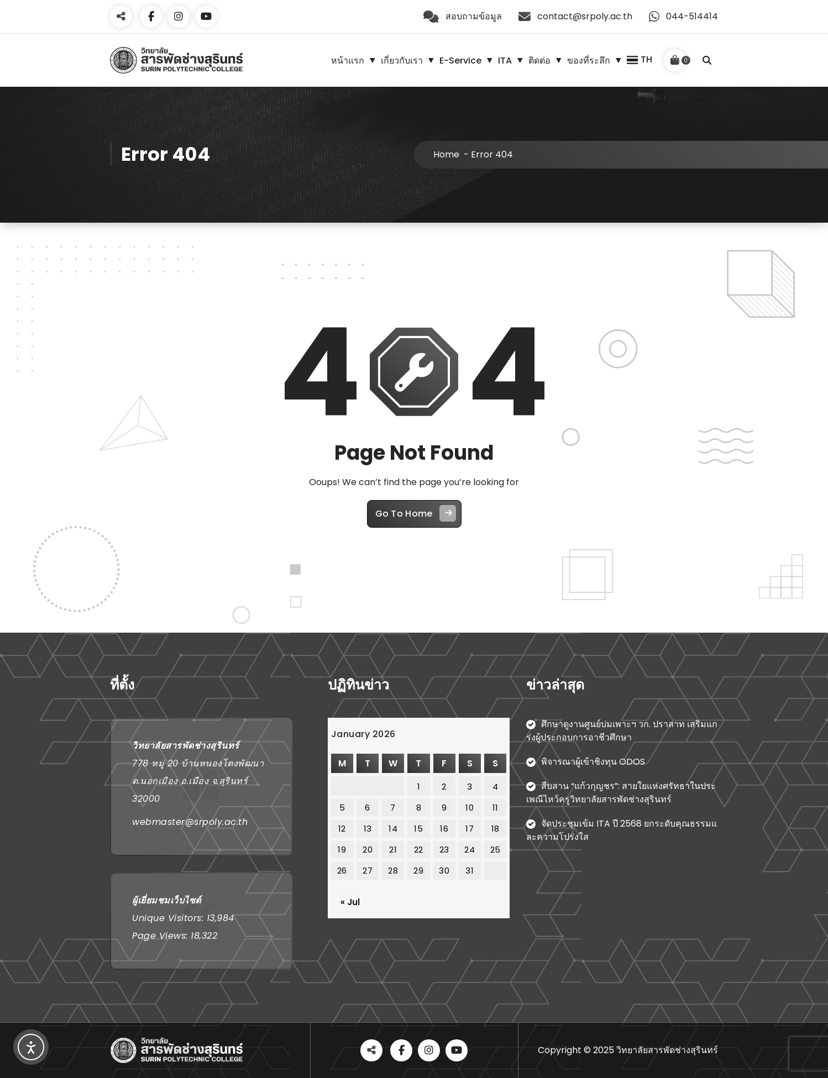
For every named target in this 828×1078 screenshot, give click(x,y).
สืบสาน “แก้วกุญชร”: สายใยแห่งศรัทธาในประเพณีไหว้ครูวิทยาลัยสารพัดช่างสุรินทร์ (621, 793)
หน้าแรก (347, 60)
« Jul (350, 902)
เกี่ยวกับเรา (402, 60)
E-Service (460, 60)
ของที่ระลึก (588, 60)
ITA (505, 60)
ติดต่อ (539, 60)
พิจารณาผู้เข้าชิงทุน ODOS (593, 761)
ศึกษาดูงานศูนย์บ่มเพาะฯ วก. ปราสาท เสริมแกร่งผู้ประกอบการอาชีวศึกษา (621, 731)
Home (446, 154)
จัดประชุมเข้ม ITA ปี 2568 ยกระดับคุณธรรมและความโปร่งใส (621, 830)
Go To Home (415, 513)
